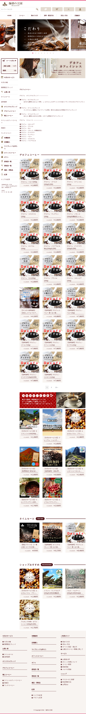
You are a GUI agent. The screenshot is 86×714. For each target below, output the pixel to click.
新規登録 (64, 667)
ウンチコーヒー (6, 133)
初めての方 (34, 15)
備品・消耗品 (7, 170)
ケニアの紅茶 (5, 179)
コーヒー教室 (66, 664)
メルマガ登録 (66, 669)
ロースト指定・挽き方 (69, 647)
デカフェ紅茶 (37, 698)
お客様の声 (65, 659)
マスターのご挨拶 (67, 679)
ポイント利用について (69, 662)
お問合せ (64, 684)
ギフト (5, 157)
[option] (43, 35)
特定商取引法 (66, 682)
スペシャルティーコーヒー (9, 121)
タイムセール (5, 97)
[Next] (56, 387)
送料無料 (4, 102)
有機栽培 (5, 137)
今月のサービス (7, 77)
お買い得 (5, 92)
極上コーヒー (7, 115)
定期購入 (5, 142)
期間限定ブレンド (7, 87)
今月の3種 (4, 82)
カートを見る (9, 61)
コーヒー (22, 15)
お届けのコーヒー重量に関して (72, 649)
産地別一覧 (6, 161)
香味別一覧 (6, 166)
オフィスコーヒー (8, 153)
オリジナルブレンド (9, 106)
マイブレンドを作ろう (9, 147)
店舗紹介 (77, 15)
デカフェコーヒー (8, 111)
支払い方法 (64, 15)
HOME (9, 15)
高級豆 (3, 128)
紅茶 (4, 174)
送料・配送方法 (49, 15)
